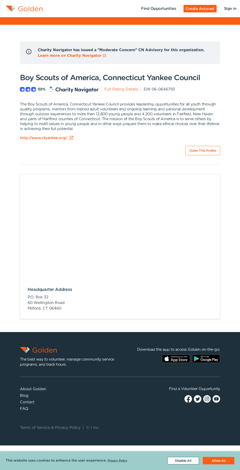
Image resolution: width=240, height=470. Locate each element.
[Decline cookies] (183, 460)
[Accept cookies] (218, 460)
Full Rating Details (121, 89)
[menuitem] (21, 9)
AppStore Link (176, 358)
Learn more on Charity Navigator (72, 56)
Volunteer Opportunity (200, 389)
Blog (24, 396)
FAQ (24, 409)
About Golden (33, 389)
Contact (27, 402)
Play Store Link (206, 358)
